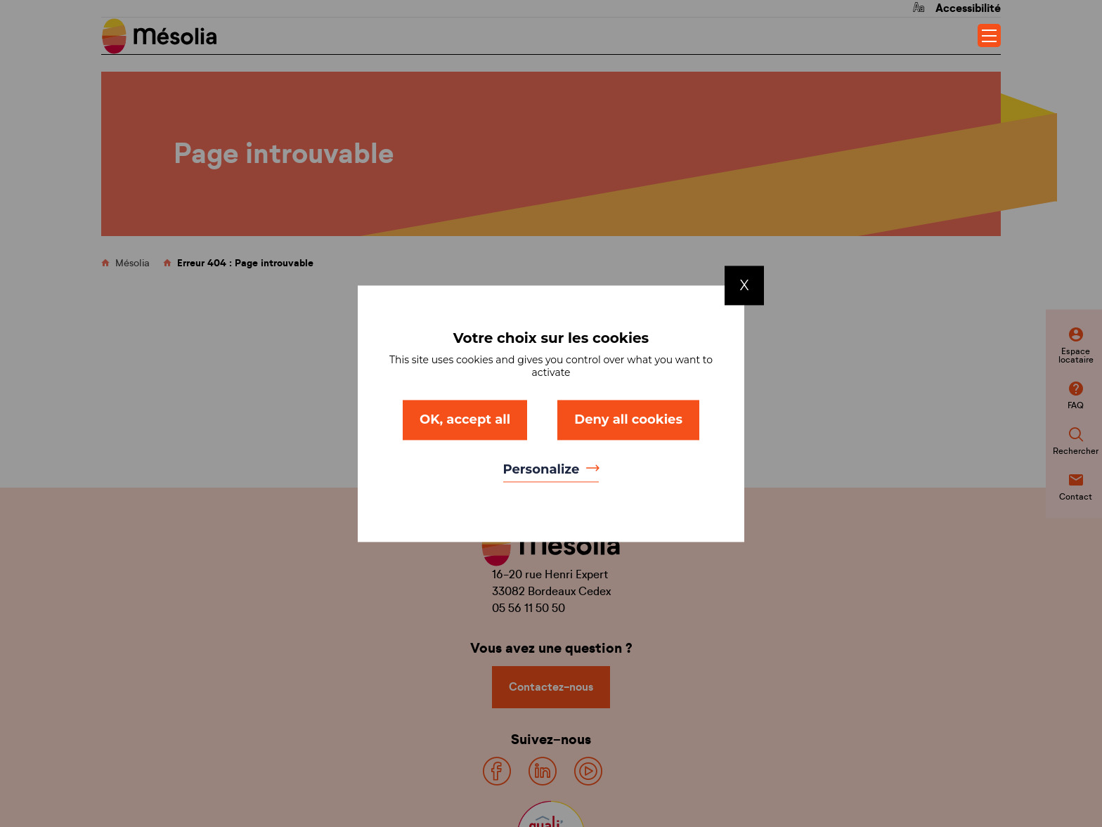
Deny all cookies (628, 419)
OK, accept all (465, 419)
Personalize (543, 470)
